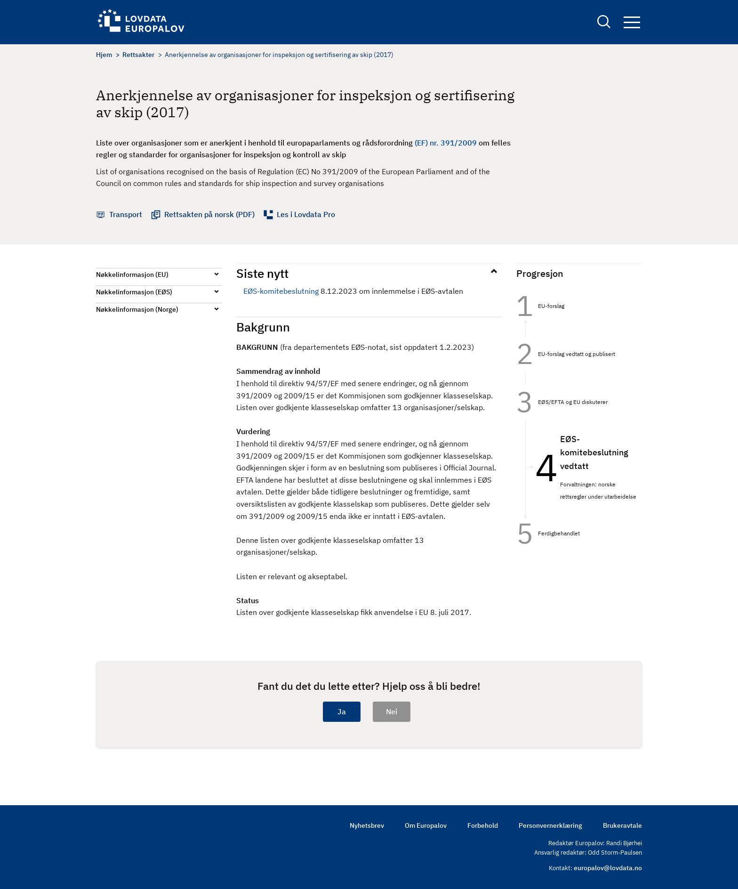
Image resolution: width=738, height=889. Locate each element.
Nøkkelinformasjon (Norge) (137, 309)
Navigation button (632, 22)
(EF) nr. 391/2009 (446, 142)
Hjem (104, 54)
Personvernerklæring (550, 825)
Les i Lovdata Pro (306, 214)
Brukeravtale (622, 825)
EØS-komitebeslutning (281, 291)
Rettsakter (138, 54)
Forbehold (482, 825)
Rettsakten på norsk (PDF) (209, 214)
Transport (125, 214)
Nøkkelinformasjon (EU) (132, 274)
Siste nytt (262, 273)
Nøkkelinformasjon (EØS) (134, 292)
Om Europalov (426, 825)
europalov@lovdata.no (608, 868)
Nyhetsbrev (367, 825)
